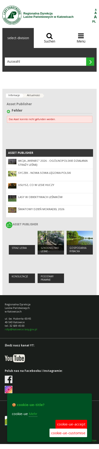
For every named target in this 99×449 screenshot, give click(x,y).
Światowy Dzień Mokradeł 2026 (41, 209)
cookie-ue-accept (71, 424)
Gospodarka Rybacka (77, 249)
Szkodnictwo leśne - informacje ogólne (50, 253)
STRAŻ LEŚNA (19, 248)
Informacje (14, 95)
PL (94, 21)
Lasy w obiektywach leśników (40, 197)
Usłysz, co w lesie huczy (36, 185)
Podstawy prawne (47, 278)
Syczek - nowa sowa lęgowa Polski (44, 173)
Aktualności (33, 95)
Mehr (33, 413)
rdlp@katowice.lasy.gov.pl (21, 329)
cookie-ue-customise (68, 432)
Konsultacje (20, 276)
